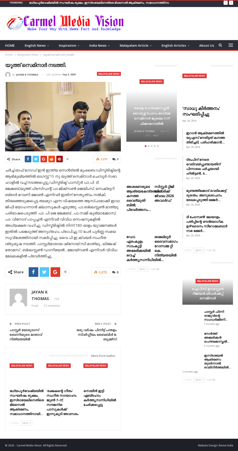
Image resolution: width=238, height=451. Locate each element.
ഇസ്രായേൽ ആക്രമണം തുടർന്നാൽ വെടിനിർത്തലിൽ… (217, 361)
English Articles (174, 45)
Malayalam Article (134, 45)
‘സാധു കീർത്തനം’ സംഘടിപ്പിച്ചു (201, 111)
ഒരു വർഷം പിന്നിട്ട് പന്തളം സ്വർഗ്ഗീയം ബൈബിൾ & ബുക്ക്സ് (96, 334)
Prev (15, 422)
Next (27, 422)
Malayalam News (109, 73)
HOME (10, 45)
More (203, 45)
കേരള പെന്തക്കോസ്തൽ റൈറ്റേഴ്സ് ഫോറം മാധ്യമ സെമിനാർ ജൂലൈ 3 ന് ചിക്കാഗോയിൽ (151, 113)
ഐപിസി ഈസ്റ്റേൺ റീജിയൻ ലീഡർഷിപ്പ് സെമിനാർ (208, 293)
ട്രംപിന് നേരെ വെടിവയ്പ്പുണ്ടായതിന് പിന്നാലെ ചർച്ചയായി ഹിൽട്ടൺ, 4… (203, 166)
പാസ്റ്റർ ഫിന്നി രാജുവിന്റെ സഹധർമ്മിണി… (216, 316)
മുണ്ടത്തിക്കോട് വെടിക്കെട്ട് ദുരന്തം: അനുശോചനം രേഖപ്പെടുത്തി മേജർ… (206, 195)
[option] (151, 108)
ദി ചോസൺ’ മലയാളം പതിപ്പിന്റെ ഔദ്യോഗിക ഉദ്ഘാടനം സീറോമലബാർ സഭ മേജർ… (206, 224)
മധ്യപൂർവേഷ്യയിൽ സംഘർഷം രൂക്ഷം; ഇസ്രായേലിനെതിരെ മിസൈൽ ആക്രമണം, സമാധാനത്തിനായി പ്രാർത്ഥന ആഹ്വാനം (116, 3)
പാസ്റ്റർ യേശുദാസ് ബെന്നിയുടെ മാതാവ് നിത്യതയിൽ (25, 334)
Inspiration (67, 45)
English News (35, 45)
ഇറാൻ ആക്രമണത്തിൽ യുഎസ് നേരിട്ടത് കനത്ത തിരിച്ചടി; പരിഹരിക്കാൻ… (205, 137)
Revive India (226, 445)
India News (98, 45)
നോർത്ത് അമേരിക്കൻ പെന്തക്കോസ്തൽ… (217, 337)
